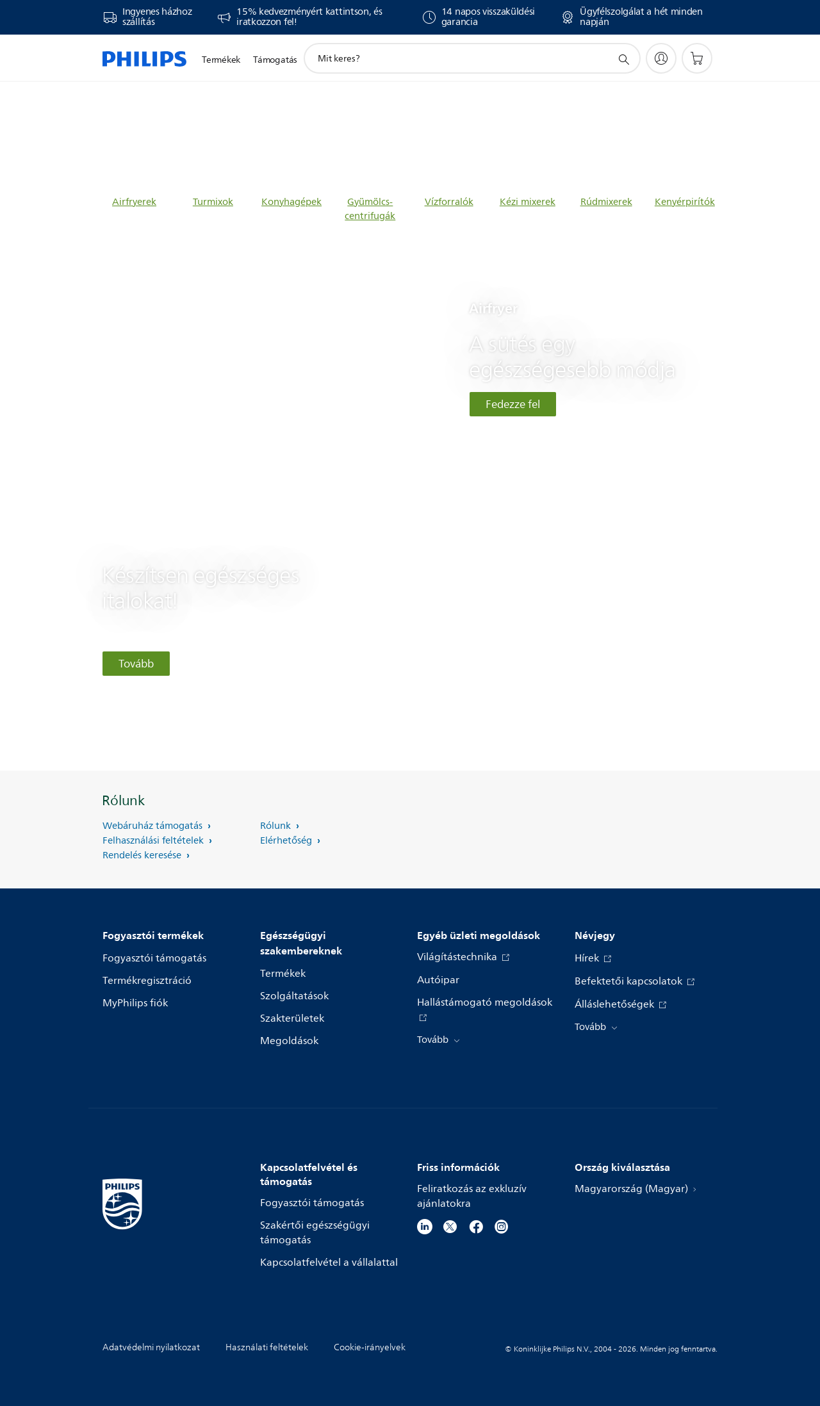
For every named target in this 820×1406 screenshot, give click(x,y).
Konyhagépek (291, 202)
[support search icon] (623, 59)
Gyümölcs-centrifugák (370, 209)
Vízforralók (449, 202)
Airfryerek (134, 202)
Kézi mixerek (527, 202)
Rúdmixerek (606, 202)
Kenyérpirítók (685, 202)
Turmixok (213, 202)
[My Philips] (661, 58)
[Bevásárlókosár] (697, 58)
